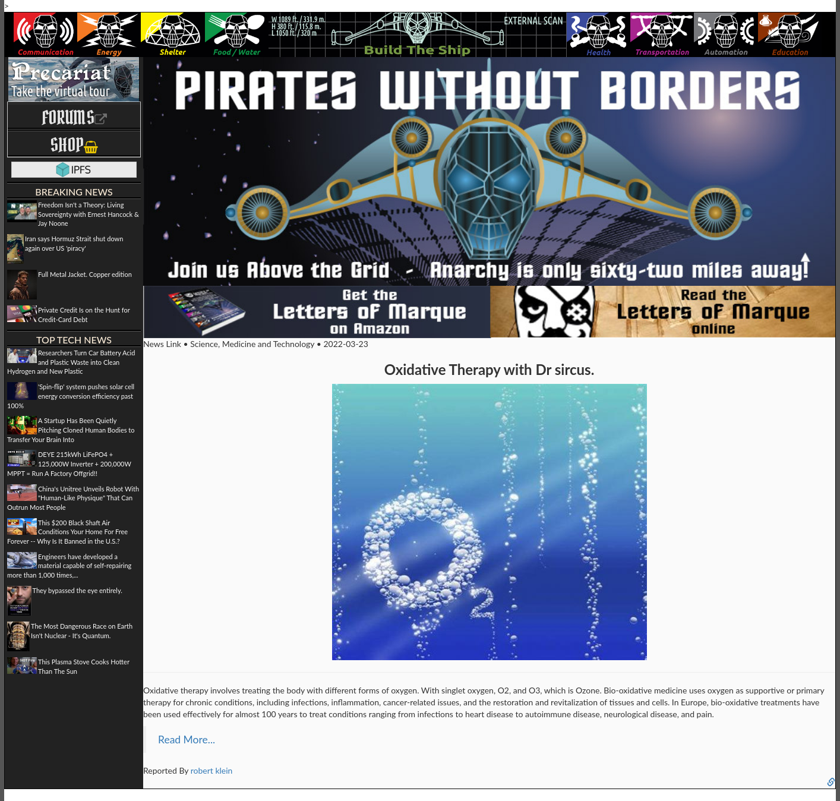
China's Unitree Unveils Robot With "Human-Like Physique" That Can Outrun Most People (73, 498)
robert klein (212, 770)
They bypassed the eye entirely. (77, 590)
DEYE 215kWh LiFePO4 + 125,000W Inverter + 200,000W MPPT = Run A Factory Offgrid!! (69, 463)
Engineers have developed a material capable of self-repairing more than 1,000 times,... (69, 566)
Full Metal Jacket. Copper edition (85, 274)
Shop (74, 145)
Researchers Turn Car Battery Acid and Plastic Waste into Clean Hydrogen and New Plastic (71, 362)
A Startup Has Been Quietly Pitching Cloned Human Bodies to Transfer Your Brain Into (70, 430)
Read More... (186, 739)
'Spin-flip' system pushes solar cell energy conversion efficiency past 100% (70, 396)
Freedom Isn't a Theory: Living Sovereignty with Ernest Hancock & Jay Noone (88, 214)
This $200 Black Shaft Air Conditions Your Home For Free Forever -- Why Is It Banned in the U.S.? (67, 532)
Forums (74, 117)
